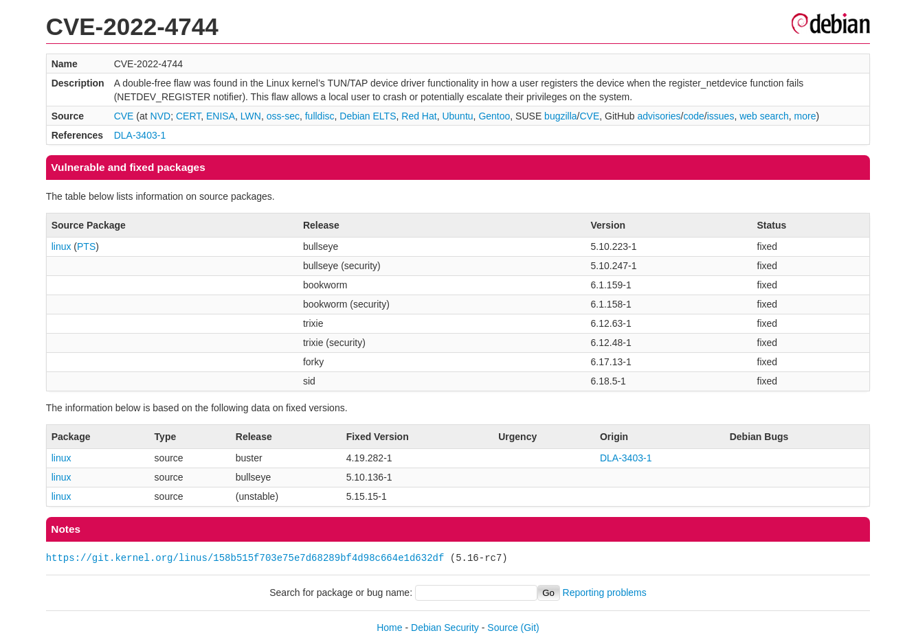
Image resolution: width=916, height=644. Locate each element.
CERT (188, 116)
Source (502, 627)
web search (764, 116)
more (805, 116)
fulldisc (320, 116)
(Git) (530, 627)
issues (721, 116)
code (693, 116)
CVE (124, 116)
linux (61, 246)
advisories (659, 116)
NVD (160, 116)
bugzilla (560, 116)
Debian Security (445, 627)
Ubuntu (457, 116)
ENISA (220, 116)
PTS (86, 246)
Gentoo (494, 116)
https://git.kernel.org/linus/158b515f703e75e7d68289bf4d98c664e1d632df (245, 557)
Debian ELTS (367, 116)
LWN (251, 116)
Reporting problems (605, 592)
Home (389, 627)
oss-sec (283, 116)
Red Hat (418, 116)
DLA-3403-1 (140, 135)
